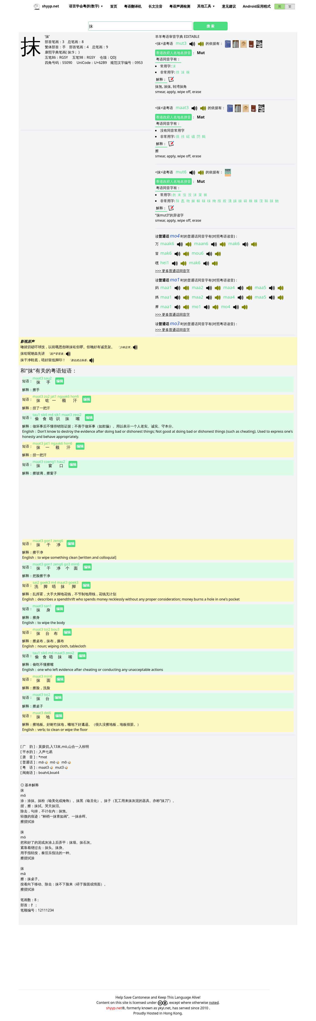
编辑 (59, 381)
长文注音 (155, 6)
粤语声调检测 (179, 6)
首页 (113, 6)
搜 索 (210, 26)
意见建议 (229, 6)
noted (214, 1002)
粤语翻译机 (132, 6)
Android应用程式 (257, 6)
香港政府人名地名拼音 (173, 52)
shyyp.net (114, 1008)
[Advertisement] (80, 97)
